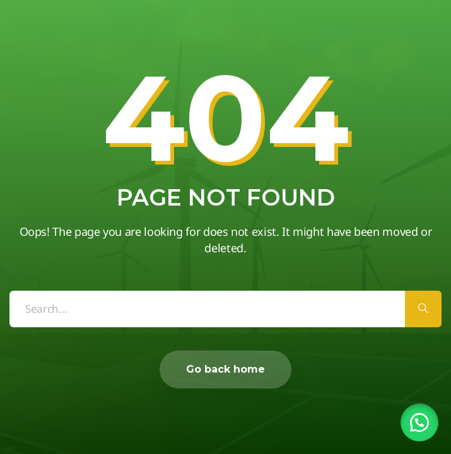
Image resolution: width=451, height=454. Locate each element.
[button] (419, 422)
